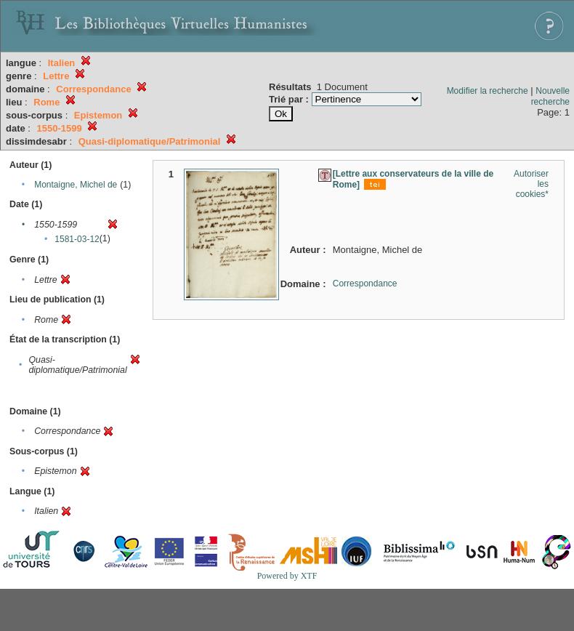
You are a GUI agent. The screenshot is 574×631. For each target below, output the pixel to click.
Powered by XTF (287, 576)
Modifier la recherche (487, 91)
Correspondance (365, 283)
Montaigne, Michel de (75, 185)
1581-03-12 (76, 239)
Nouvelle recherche (550, 96)
